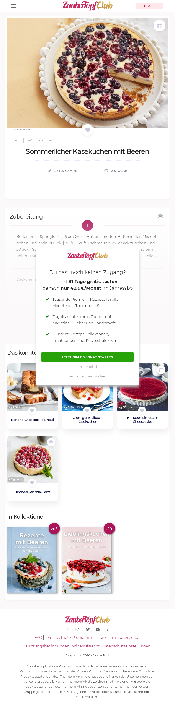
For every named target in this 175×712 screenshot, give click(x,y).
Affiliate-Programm (74, 637)
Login (149, 6)
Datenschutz (130, 637)
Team (50, 637)
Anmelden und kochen (87, 376)
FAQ (38, 637)
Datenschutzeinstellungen (126, 646)
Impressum (105, 637)
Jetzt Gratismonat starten (87, 357)
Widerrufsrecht (86, 646)
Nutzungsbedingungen (47, 646)
